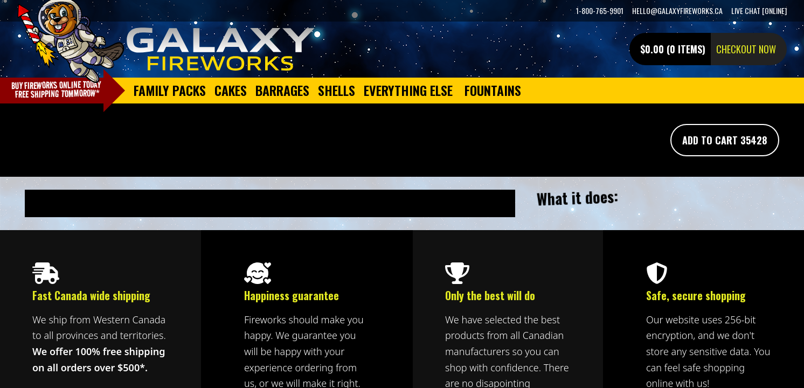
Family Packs (170, 90)
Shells (336, 90)
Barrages (282, 90)
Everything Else (408, 90)
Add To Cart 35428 (724, 140)
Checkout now (746, 49)
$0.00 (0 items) (672, 49)
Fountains (493, 90)
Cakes (230, 90)
